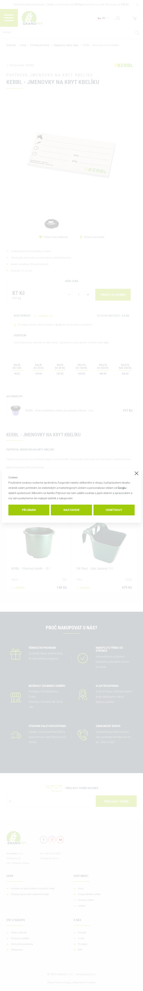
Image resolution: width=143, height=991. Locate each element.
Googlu (122, 487)
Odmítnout (114, 510)
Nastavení (71, 510)
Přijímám (29, 510)
